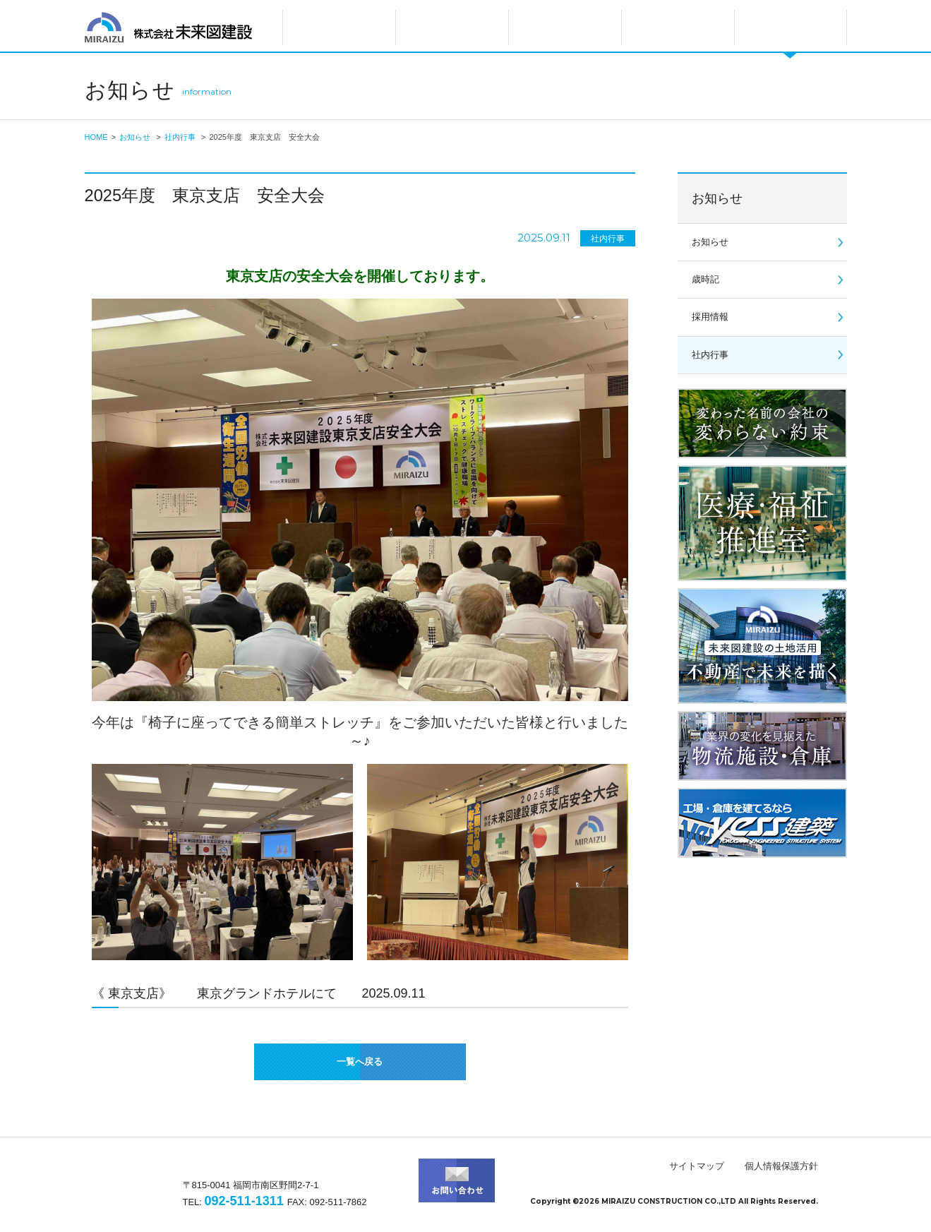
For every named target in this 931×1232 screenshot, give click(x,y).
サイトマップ (696, 1166)
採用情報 (710, 316)
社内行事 (180, 137)
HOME (96, 137)
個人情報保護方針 (781, 1166)
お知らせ (134, 137)
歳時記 (705, 279)
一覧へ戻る (360, 1061)
